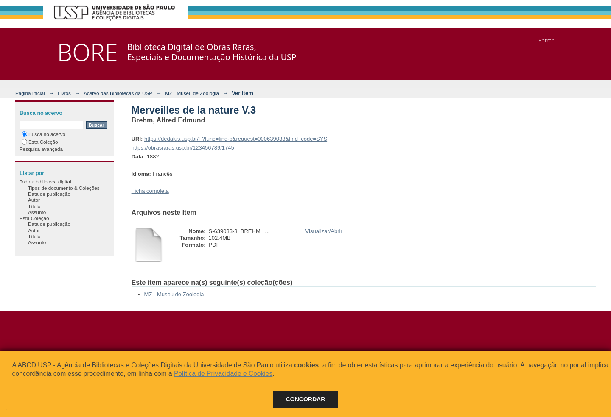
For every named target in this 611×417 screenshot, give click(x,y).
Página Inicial (30, 93)
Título (34, 206)
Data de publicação (49, 194)
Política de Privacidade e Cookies (223, 373)
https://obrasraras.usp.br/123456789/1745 (183, 148)
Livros (64, 93)
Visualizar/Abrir (324, 231)
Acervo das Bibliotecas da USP (118, 93)
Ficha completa (150, 191)
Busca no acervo (43, 134)
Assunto (37, 212)
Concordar (305, 399)
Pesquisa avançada (41, 149)
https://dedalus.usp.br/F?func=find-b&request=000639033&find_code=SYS (235, 139)
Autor (34, 200)
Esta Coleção (40, 142)
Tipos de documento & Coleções (63, 188)
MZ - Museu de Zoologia (192, 93)
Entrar (546, 40)
